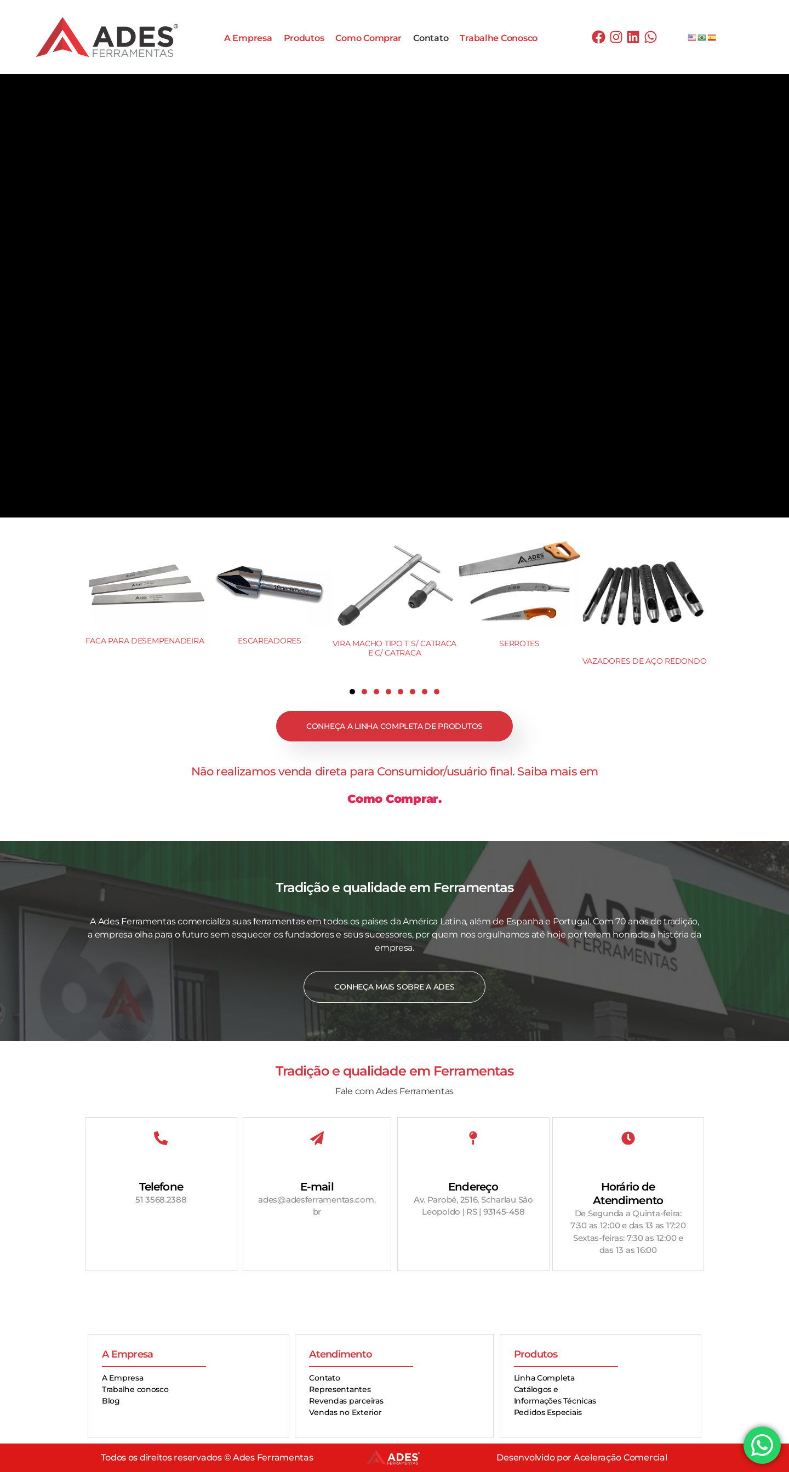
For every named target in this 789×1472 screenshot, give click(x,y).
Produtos (304, 38)
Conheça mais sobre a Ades (394, 987)
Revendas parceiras (346, 1401)
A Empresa (248, 38)
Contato (430, 38)
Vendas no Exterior (345, 1412)
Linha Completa (544, 1378)
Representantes (339, 1389)
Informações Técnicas (555, 1401)
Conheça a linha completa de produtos (394, 726)
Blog (111, 1401)
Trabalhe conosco (135, 1389)
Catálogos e (536, 1389)
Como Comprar (368, 38)
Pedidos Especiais (548, 1412)
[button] (352, 691)
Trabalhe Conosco (499, 38)
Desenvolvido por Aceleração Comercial (581, 1457)
